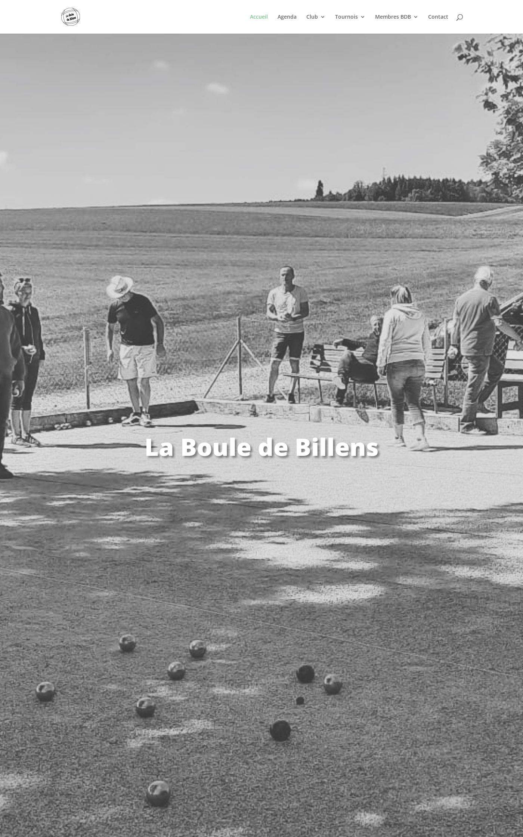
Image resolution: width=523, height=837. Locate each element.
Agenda (287, 17)
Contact (438, 17)
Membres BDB (393, 17)
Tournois (346, 17)
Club (312, 17)
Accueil (259, 17)
